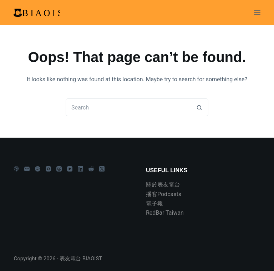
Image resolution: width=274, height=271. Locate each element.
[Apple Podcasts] (16, 169)
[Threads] (59, 169)
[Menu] (257, 12)
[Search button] (199, 107)
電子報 (154, 203)
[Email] (27, 169)
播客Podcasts (163, 194)
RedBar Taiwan (165, 212)
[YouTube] (69, 169)
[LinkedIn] (80, 169)
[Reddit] (91, 169)
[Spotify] (37, 169)
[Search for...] (128, 107)
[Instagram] (48, 169)
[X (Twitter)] (102, 169)
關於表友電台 (163, 184)
